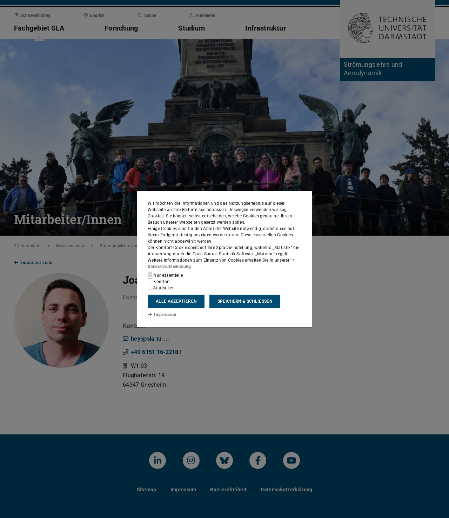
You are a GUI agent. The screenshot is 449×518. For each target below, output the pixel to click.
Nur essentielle (165, 275)
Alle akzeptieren (176, 301)
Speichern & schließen (244, 301)
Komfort (159, 281)
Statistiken (161, 287)
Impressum (162, 314)
